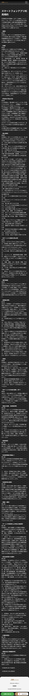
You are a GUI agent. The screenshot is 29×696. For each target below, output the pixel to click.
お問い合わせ (7, 694)
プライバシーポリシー (14, 683)
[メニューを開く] (26, 2)
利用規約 (14, 686)
